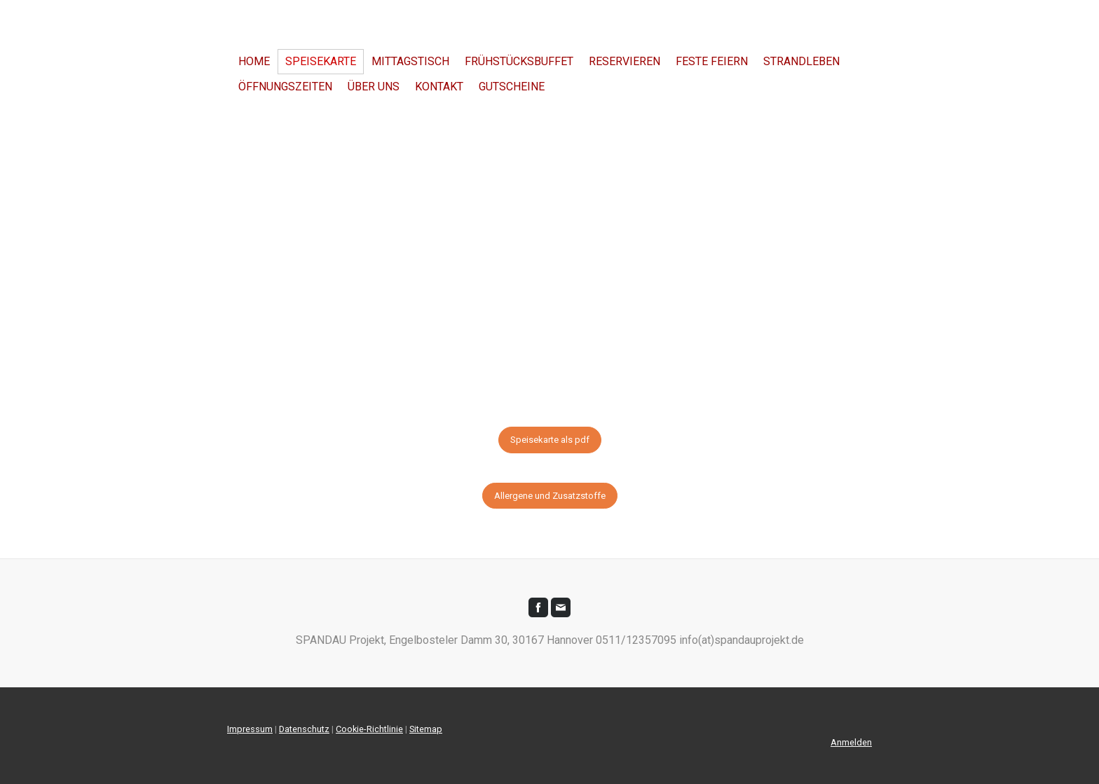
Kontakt (439, 86)
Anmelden (851, 742)
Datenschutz (304, 729)
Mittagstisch (410, 61)
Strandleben (801, 61)
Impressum (250, 729)
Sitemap (425, 729)
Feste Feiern (712, 61)
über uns (374, 86)
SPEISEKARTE (320, 61)
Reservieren (624, 61)
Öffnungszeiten (285, 86)
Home (254, 61)
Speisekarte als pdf (549, 439)
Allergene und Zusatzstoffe (550, 495)
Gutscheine (512, 86)
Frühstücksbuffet (519, 61)
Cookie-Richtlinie (369, 729)
